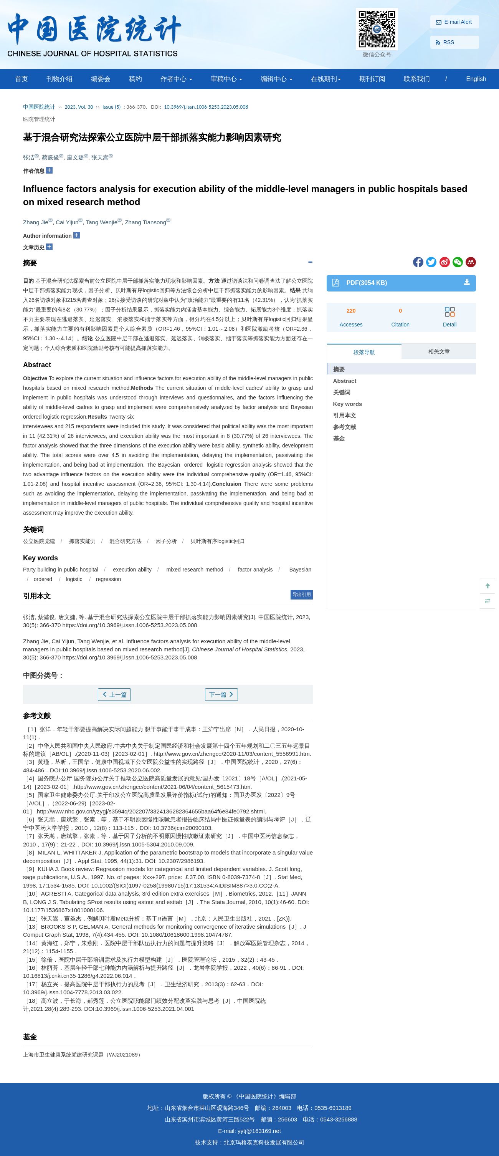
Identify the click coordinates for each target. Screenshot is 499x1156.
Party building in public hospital (60, 569)
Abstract (345, 381)
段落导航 (364, 352)
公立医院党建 (39, 541)
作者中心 (176, 79)
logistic (75, 579)
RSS (445, 42)
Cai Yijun (67, 222)
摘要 (339, 369)
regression (109, 579)
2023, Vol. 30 (79, 107)
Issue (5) (111, 107)
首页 (21, 79)
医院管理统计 (39, 119)
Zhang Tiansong (145, 222)
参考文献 (344, 427)
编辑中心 (276, 79)
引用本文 (344, 415)
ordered (44, 579)
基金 (339, 438)
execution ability (131, 569)
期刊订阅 (372, 79)
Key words (347, 404)
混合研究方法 (125, 541)
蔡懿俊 (50, 157)
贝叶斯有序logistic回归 (217, 541)
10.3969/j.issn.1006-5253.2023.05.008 (206, 107)
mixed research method (194, 569)
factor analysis (254, 569)
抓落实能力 (82, 541)
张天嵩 (100, 157)
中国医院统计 (39, 107)
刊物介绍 (59, 79)
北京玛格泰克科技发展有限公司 (264, 1142)
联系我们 (417, 79)
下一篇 (221, 694)
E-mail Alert (454, 22)
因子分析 (165, 541)
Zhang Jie (35, 222)
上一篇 (114, 694)
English (476, 79)
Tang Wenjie (101, 222)
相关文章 (439, 351)
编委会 (101, 79)
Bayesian (299, 569)
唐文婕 (75, 157)
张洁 (29, 157)
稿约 (135, 79)
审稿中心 (227, 79)
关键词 (341, 392)
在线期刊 (326, 79)
